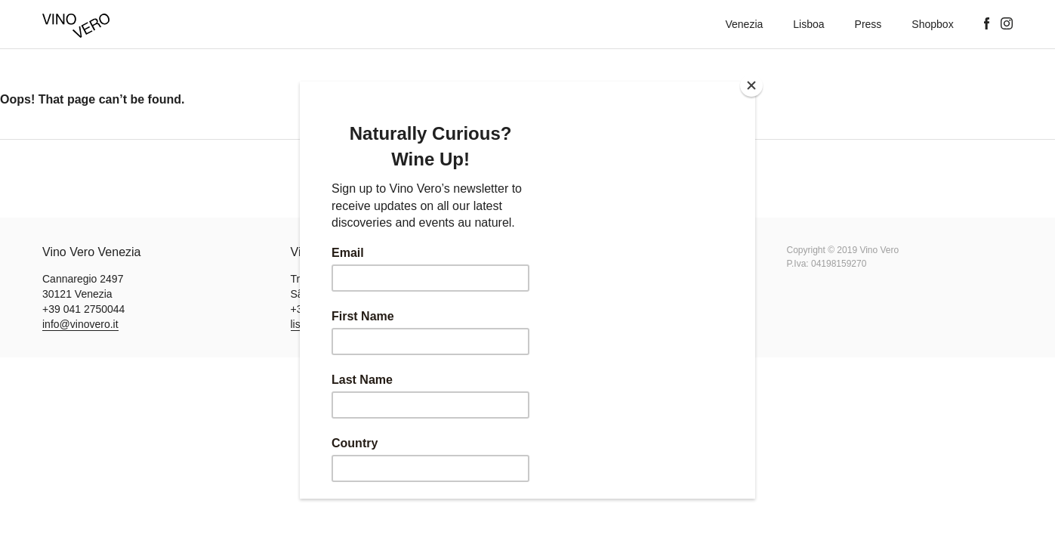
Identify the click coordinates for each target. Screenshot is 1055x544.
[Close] (751, 85)
